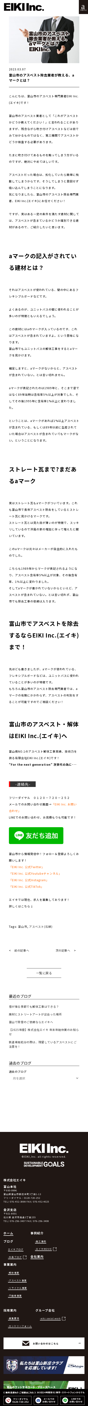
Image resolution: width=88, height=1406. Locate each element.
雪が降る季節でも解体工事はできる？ (34, 1006)
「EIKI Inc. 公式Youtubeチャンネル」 (35, 873)
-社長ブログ (15, 1257)
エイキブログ (15, 1249)
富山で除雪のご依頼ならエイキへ (31, 1022)
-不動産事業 (15, 1295)
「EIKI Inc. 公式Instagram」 (29, 880)
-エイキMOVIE (43, 1248)
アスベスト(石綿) (41, 926)
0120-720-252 (32, 1197)
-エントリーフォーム (20, 1326)
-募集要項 (13, 1318)
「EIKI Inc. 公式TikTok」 (26, 886)
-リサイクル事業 (17, 1288)
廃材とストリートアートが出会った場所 (35, 1014)
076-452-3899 (18, 1201)
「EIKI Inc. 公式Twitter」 (27, 867)
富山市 (22, 926)
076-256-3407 (18, 1221)
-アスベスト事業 (17, 1280)
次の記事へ (63, 950)
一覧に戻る (44, 973)
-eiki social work (50, 1318)
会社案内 (37, 1256)
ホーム (8, 1233)
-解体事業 (13, 1272)
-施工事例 (40, 1241)
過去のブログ (18, 1071)
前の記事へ (21, 950)
